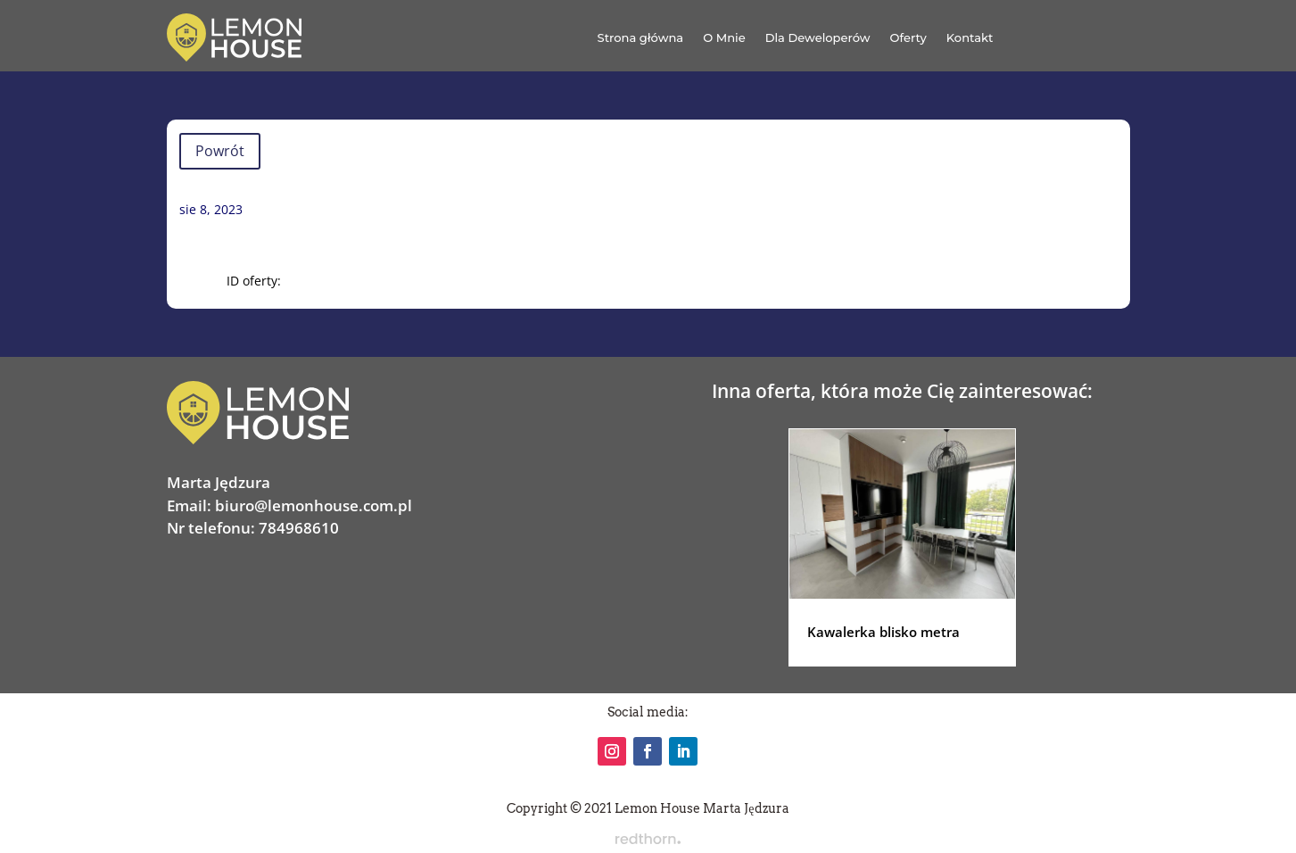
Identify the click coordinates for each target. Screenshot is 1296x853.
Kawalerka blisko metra (883, 632)
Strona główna (641, 37)
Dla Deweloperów (818, 37)
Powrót (219, 151)
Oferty (908, 37)
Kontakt (970, 37)
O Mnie (724, 37)
